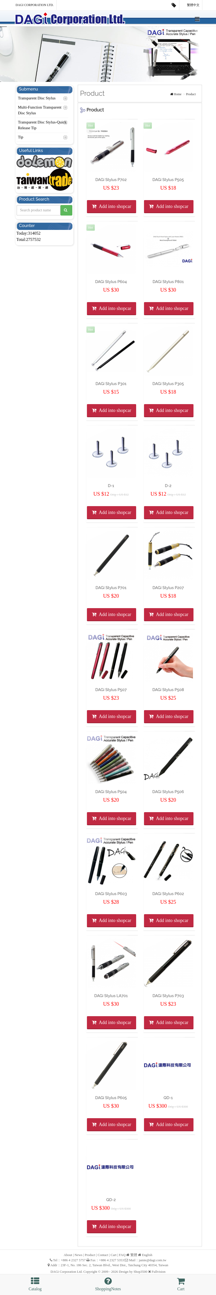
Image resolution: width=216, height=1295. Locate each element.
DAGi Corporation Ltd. (35, 5)
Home (177, 94)
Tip (20, 137)
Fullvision (158, 1272)
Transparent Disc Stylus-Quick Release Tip (42, 125)
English (147, 1255)
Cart (114, 1255)
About (68, 1255)
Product (191, 94)
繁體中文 (191, 5)
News (78, 1255)
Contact (103, 1255)
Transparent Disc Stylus (37, 98)
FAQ (122, 1255)
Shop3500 (140, 1272)
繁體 (133, 1255)
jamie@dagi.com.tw (152, 1260)
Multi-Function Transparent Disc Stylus (40, 110)
